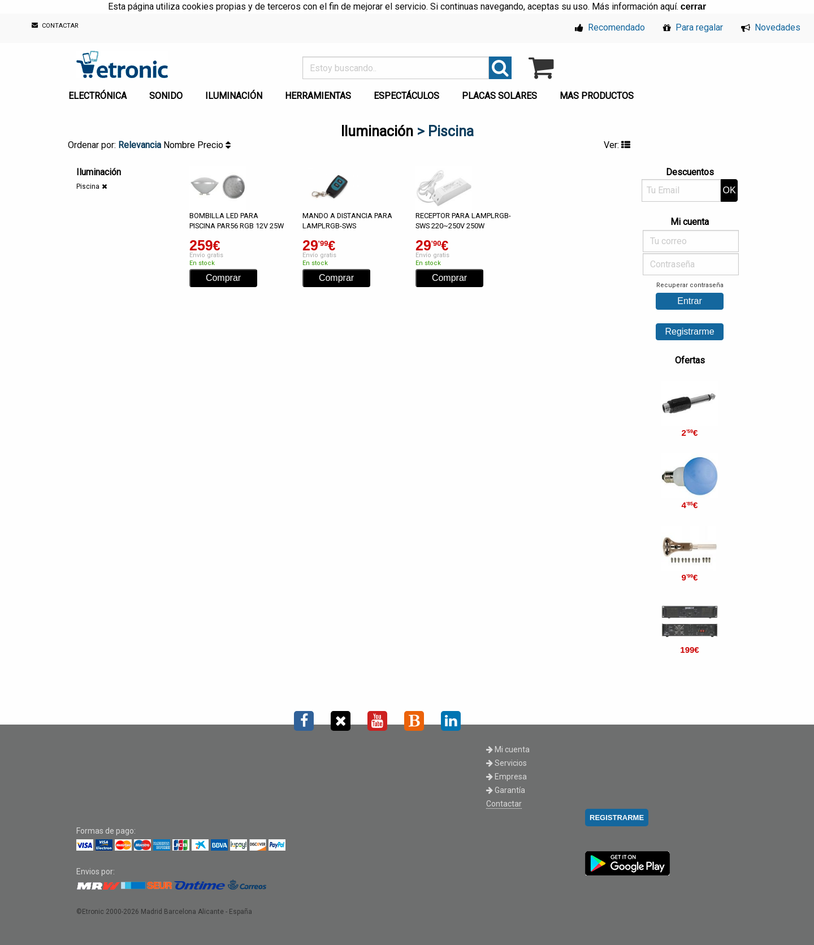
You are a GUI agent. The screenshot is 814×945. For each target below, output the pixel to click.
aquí (668, 6)
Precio (214, 145)
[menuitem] (99, 93)
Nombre (180, 145)
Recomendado (610, 27)
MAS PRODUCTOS (597, 95)
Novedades (770, 27)
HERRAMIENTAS (318, 95)
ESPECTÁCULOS (406, 95)
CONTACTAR (55, 25)
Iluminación (377, 131)
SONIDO (166, 95)
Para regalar (693, 27)
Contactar (504, 803)
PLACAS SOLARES (499, 95)
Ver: (617, 145)
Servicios (506, 763)
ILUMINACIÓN (233, 95)
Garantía (505, 790)
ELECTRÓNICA (97, 95)
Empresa (506, 776)
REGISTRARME (617, 817)
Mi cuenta (508, 749)
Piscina (87, 186)
